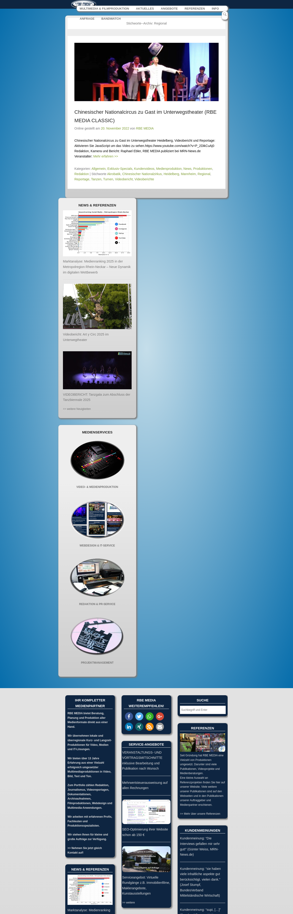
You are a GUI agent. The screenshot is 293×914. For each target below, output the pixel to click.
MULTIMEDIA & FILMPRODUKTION (104, 9)
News (187, 168)
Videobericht (124, 179)
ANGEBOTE (169, 9)
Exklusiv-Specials (119, 168)
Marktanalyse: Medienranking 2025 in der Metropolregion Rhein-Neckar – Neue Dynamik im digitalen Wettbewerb (97, 267)
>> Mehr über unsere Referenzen (200, 814)
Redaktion (81, 174)
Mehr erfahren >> (105, 156)
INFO (215, 9)
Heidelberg (171, 174)
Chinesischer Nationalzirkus (142, 174)
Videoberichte (144, 179)
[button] (129, 717)
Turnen (108, 179)
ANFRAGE (87, 19)
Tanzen (96, 179)
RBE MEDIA (145, 128)
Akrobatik (113, 174)
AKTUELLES (145, 9)
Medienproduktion (169, 168)
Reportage (81, 179)
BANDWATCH (111, 19)
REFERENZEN (194, 9)
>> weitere (128, 902)
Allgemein (99, 168)
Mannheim (188, 174)
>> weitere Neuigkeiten (77, 409)
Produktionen (202, 168)
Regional (204, 174)
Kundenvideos (144, 168)
